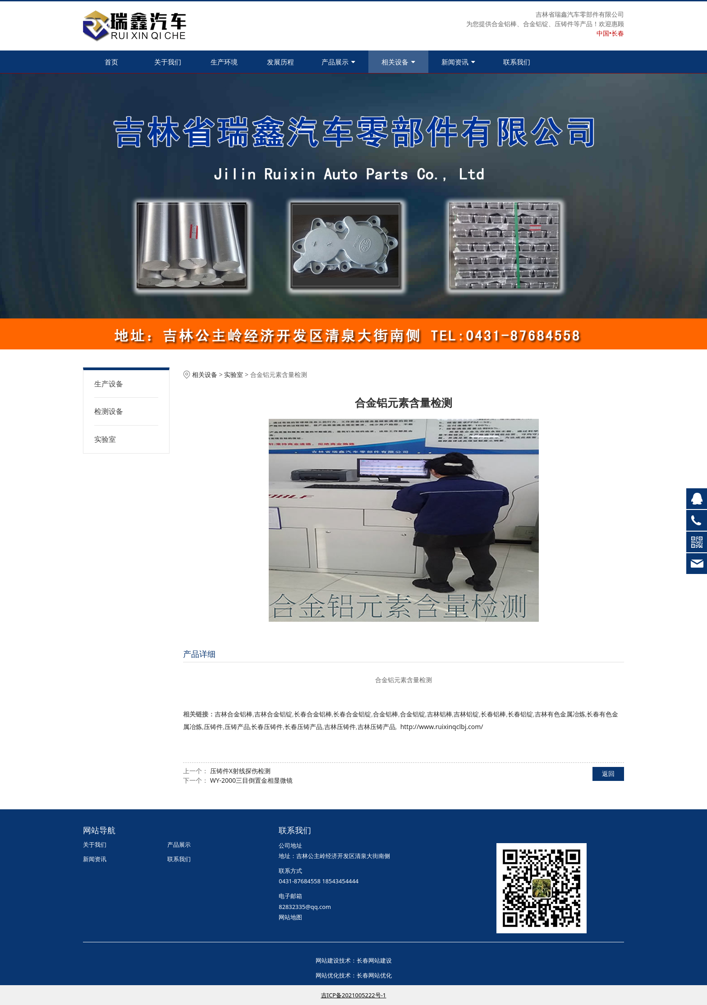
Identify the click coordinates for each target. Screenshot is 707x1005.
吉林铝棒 (439, 714)
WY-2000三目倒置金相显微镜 (251, 780)
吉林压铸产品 (376, 726)
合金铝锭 (412, 714)
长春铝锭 (520, 714)
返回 (608, 773)
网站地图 (290, 917)
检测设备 (108, 411)
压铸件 (213, 726)
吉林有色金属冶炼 (560, 714)
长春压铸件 (267, 726)
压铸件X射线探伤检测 (240, 770)
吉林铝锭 (466, 714)
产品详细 (199, 653)
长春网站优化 (374, 975)
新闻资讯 (458, 61)
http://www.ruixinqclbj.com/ (441, 726)
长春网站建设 (374, 960)
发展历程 (280, 61)
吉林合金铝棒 (233, 714)
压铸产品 (237, 726)
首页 (111, 61)
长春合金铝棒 (313, 714)
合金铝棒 (385, 714)
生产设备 (108, 384)
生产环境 (224, 61)
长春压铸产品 (303, 726)
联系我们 (516, 61)
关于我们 (167, 61)
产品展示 (338, 61)
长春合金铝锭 (352, 714)
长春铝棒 (493, 714)
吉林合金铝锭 (273, 714)
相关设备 (398, 61)
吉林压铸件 (340, 726)
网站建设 (327, 960)
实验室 (105, 439)
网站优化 (327, 975)
